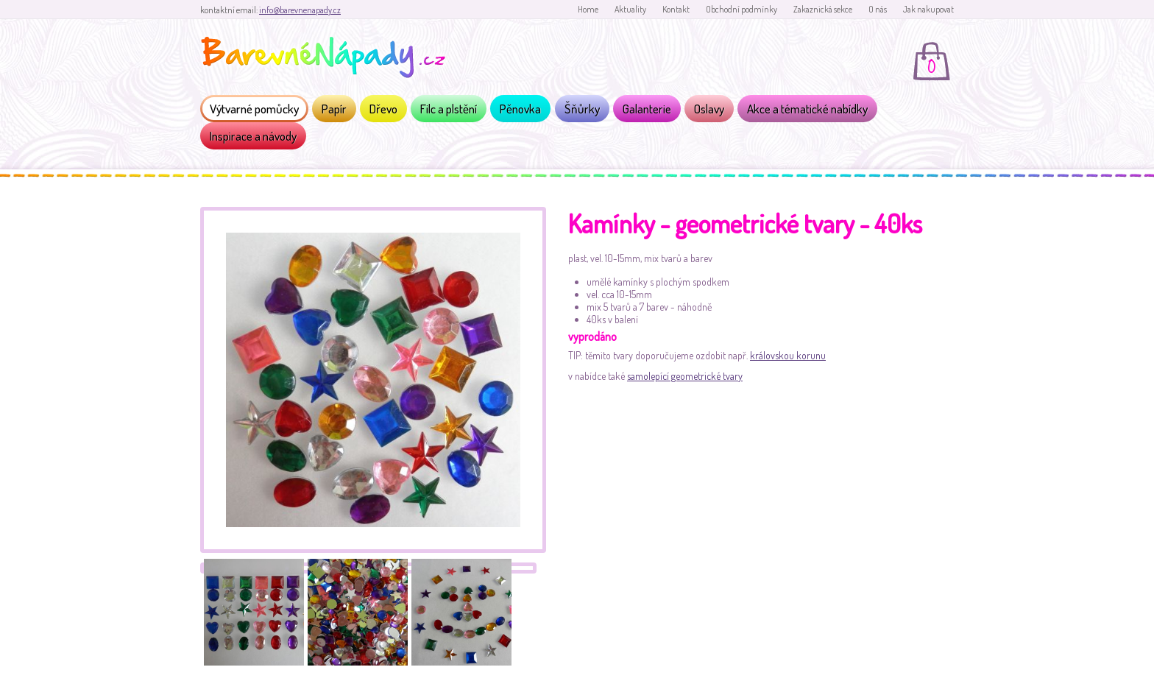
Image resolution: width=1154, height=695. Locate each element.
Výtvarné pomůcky (254, 108)
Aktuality (630, 9)
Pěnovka (520, 108)
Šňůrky (582, 108)
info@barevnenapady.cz (300, 9)
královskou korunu (788, 355)
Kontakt (676, 9)
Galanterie (647, 108)
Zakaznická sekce (822, 9)
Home (588, 9)
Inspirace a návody (253, 136)
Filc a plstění (448, 108)
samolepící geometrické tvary (685, 376)
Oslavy (709, 108)
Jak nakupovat (928, 9)
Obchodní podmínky (741, 9)
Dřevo (383, 108)
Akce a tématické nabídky (807, 108)
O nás (877, 9)
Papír (334, 108)
